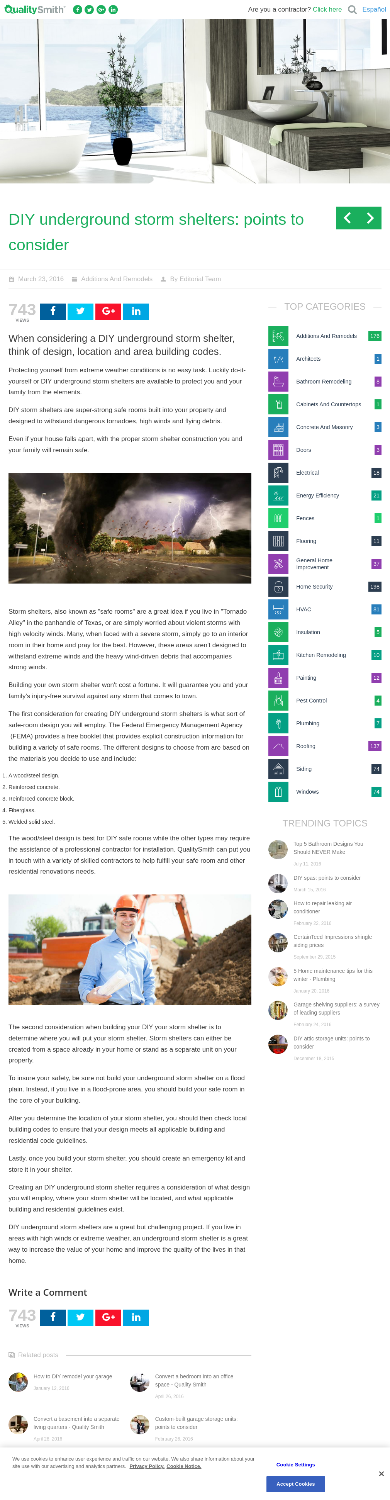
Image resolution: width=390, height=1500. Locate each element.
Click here (327, 9)
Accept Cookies (295, 1484)
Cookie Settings (295, 1465)
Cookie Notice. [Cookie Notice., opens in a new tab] (183, 1466)
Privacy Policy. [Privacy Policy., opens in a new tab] (146, 1466)
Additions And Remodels (117, 279)
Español (374, 9)
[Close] (381, 1473)
